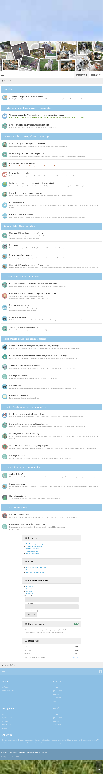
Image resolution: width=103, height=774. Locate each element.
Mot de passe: (29, 603)
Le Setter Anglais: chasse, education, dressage (26, 136)
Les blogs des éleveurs (18, 375)
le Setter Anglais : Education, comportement (27, 153)
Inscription (29, 593)
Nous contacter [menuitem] (8, 690)
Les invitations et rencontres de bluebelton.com (28, 424)
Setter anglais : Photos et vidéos (19, 226)
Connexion (29, 591)
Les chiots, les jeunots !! (19, 245)
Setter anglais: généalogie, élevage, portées (24, 338)
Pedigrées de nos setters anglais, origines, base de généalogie (34, 346)
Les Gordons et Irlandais (19, 515)
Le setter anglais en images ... (21, 255)
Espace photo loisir (17, 484)
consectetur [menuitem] (57, 698)
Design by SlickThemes (10, 756)
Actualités (8, 89)
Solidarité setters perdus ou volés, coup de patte (28, 446)
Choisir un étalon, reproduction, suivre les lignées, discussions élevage (38, 356)
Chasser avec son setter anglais (22, 163)
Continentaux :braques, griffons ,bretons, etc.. (28, 524)
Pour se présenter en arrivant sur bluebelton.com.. (29, 125)
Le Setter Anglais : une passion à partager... (24, 407)
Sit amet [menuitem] (56, 694)
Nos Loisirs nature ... (17, 496)
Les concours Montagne (19, 305)
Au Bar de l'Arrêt (16, 474)
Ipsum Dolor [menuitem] (57, 690)
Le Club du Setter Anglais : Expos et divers (27, 414)
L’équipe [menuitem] (5, 687)
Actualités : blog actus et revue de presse (26, 96)
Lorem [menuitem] (55, 687)
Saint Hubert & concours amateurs (23, 327)
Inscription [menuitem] (81, 75)
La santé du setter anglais (19, 173)
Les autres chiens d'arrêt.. (15, 507)
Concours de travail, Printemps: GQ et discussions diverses (33, 293)
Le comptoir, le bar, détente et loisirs (21, 467)
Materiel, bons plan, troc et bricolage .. (25, 434)
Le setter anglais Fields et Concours (21, 276)
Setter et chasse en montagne (21, 215)
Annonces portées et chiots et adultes (24, 366)
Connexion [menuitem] (96, 75)
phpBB (15, 753)
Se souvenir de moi (32, 611)
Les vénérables (15, 385)
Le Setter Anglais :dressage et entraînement (27, 143)
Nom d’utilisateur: (30, 596)
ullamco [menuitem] (5, 728)
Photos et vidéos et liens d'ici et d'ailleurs (26, 233)
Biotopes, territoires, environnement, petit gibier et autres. (33, 183)
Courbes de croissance (18, 395)
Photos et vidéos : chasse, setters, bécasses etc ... (29, 265)
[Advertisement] (51, 20)
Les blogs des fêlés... (17, 455)
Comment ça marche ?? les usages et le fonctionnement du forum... (36, 115)
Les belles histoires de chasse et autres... (25, 193)
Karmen (75, 657)
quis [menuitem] (54, 701)
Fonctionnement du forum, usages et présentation (27, 108)
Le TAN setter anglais (18, 317)
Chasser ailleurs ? (16, 203)
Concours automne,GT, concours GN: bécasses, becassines (33, 284)
